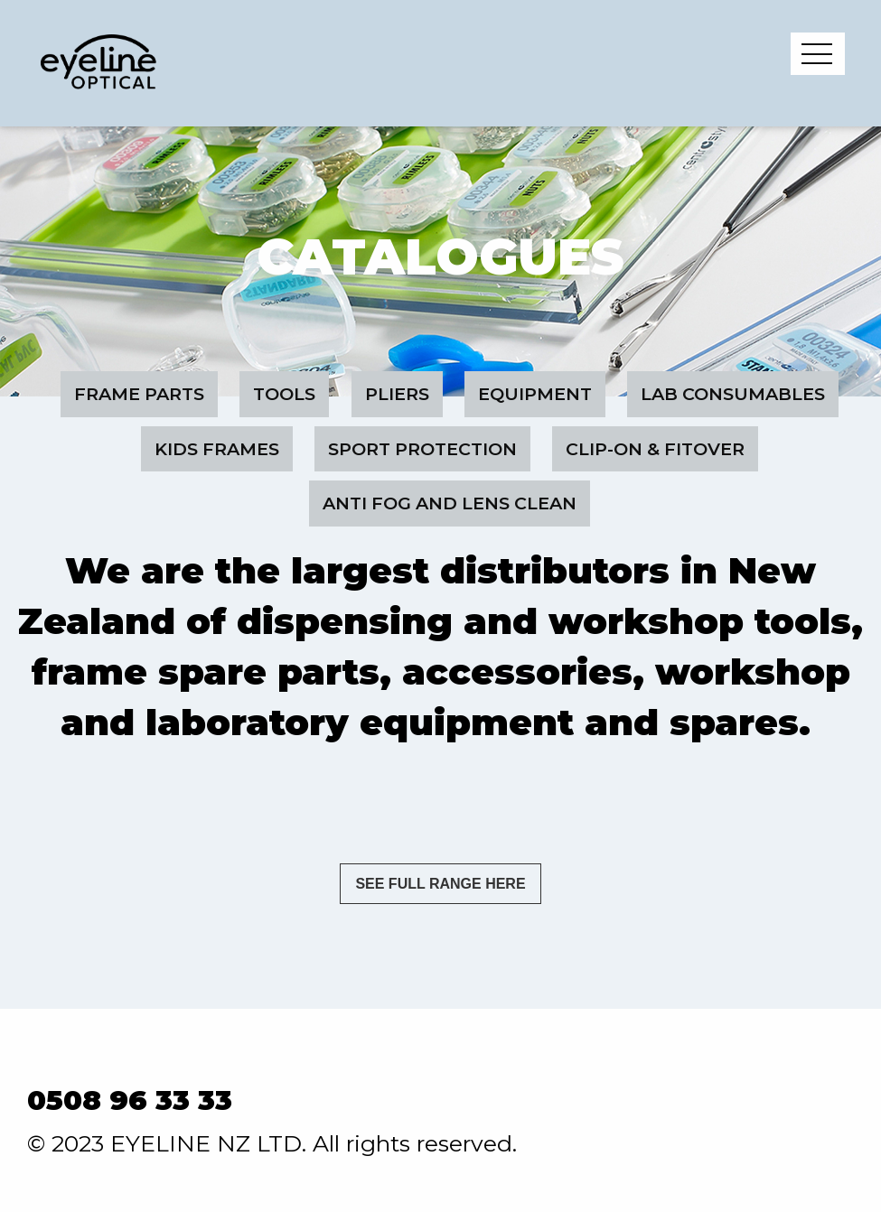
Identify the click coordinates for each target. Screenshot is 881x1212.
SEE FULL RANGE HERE (440, 883)
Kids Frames (217, 449)
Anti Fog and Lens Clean (449, 503)
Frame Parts (139, 394)
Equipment (535, 394)
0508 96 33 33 (129, 1100)
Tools (284, 394)
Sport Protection (422, 449)
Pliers (397, 394)
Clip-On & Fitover (655, 449)
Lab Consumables (733, 394)
